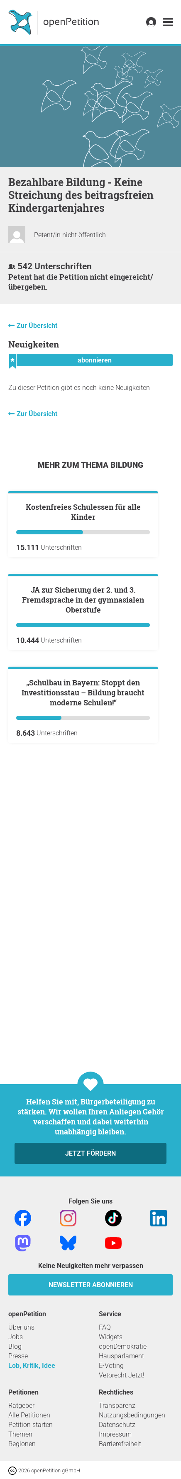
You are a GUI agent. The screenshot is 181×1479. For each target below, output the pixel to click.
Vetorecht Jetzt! (121, 1375)
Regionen (22, 1444)
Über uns (21, 1327)
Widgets (110, 1337)
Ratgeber (21, 1406)
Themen (20, 1434)
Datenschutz (117, 1425)
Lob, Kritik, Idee (31, 1366)
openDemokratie (123, 1346)
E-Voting (111, 1366)
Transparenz (117, 1406)
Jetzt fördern (90, 1153)
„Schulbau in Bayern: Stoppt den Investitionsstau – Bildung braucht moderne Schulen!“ (83, 992)
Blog (15, 1346)
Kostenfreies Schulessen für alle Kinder (83, 612)
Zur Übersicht (37, 326)
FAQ (105, 1327)
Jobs (15, 1337)
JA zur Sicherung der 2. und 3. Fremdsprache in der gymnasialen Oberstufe (83, 799)
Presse (18, 1356)
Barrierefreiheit (120, 1444)
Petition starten (30, 1425)
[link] (168, 22)
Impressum (115, 1434)
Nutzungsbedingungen (132, 1415)
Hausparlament (121, 1356)
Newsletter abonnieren (91, 1285)
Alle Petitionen (29, 1415)
